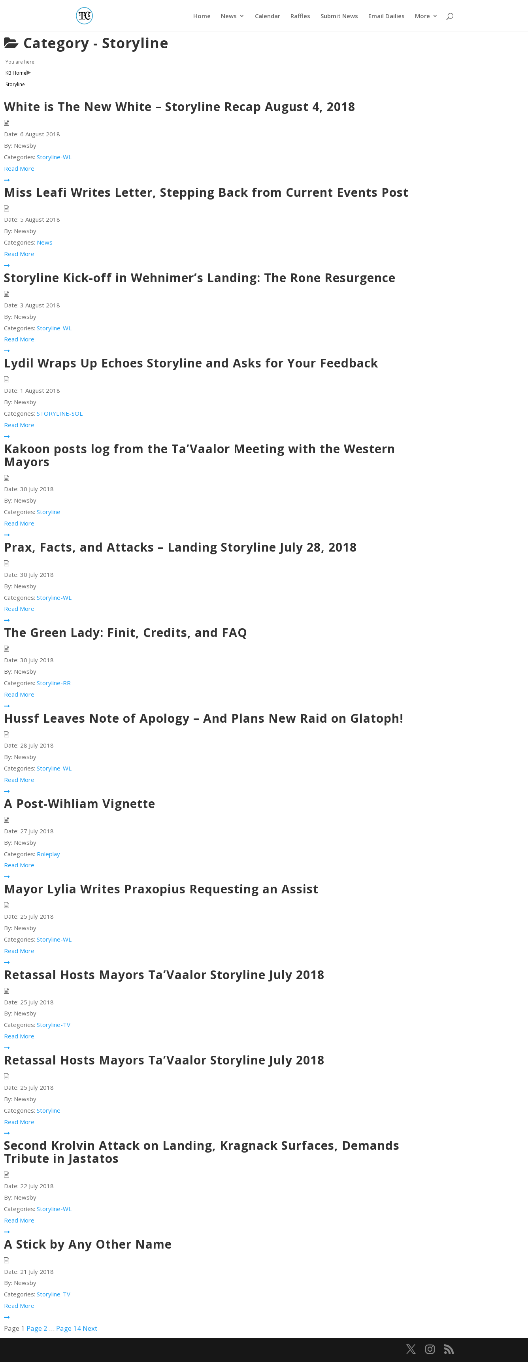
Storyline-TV (53, 1025)
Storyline (48, 512)
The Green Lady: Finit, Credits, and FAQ (125, 632)
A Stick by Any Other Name (88, 1244)
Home (202, 16)
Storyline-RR (54, 683)
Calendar (267, 16)
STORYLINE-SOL (60, 413)
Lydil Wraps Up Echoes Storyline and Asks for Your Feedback (191, 363)
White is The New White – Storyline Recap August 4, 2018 (179, 106)
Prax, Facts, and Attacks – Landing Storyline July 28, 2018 (180, 547)
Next (90, 1328)
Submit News (339, 16)
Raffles (300, 16)
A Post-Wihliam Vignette (79, 803)
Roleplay (48, 854)
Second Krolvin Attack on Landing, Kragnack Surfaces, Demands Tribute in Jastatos (202, 1151)
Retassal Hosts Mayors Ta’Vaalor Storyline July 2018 (164, 974)
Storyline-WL (54, 157)
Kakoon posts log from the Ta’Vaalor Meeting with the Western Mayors (199, 455)
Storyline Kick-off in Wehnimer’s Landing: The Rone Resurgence (200, 277)
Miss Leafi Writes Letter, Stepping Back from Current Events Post (206, 192)
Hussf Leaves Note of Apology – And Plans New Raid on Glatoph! (204, 718)
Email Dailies (386, 16)
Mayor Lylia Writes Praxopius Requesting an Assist (161, 889)
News (229, 16)
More (422, 16)
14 (68, 1328)
